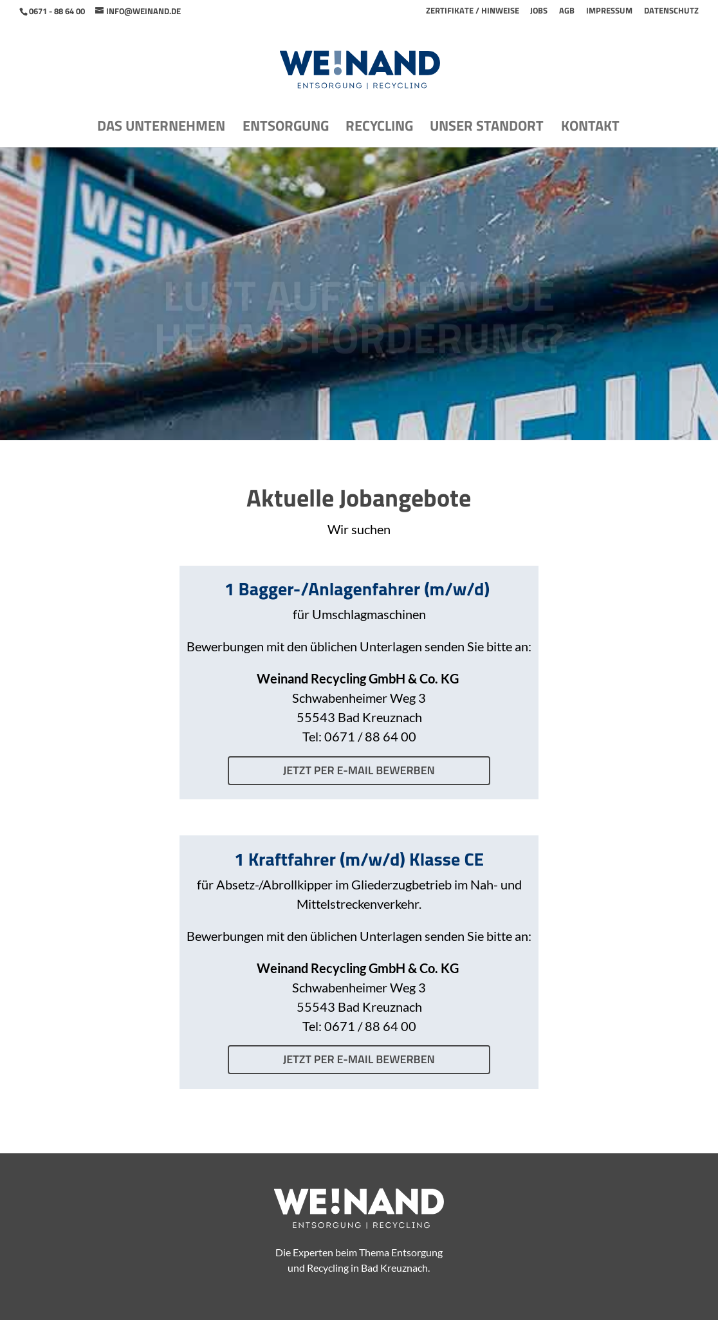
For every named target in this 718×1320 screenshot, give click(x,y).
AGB (567, 11)
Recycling (379, 128)
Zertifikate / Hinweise (472, 11)
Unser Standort (487, 128)
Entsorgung (286, 128)
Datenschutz (671, 11)
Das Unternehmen (161, 128)
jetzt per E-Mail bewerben (359, 770)
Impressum (609, 11)
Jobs (539, 11)
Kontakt (590, 128)
